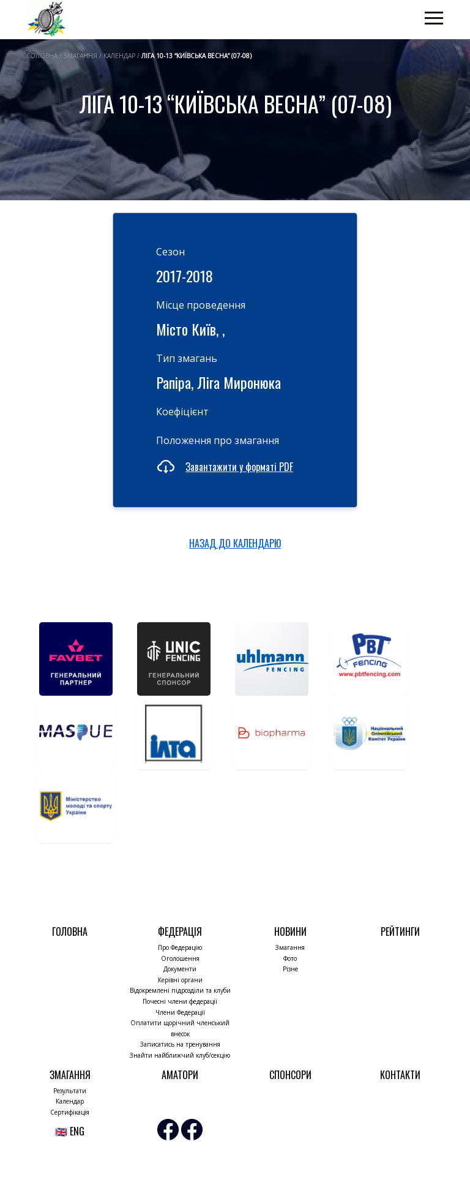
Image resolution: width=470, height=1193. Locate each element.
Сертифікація (69, 1112)
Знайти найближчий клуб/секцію (180, 1055)
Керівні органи (180, 980)
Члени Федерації (180, 1012)
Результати (69, 1090)
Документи (179, 969)
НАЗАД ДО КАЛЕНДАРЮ (235, 543)
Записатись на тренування (180, 1044)
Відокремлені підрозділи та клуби (180, 990)
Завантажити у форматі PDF (239, 466)
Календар (70, 1101)
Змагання (290, 947)
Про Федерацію (180, 947)
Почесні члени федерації (180, 1001)
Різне (290, 969)
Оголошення (180, 958)
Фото (290, 958)
